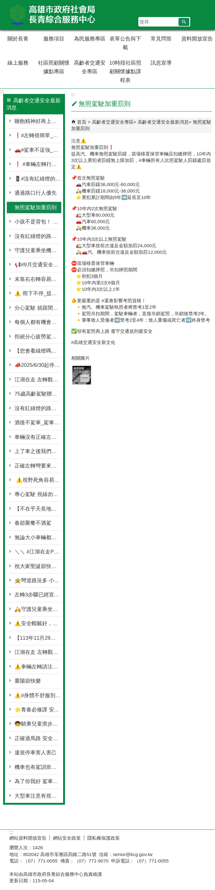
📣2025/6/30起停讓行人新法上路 (38, 365)
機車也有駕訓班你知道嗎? (38, 767)
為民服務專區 (89, 39)
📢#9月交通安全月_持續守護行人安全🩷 (38, 265)
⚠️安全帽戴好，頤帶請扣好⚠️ (38, 623)
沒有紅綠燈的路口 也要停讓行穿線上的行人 (38, 408)
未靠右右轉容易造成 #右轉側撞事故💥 (38, 279)
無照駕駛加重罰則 (36, 207)
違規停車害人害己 (36, 753)
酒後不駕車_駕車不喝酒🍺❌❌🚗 (38, 423)
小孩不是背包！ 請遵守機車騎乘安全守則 (38, 222)
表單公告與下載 (125, 43)
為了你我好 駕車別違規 (38, 781)
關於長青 (17, 39)
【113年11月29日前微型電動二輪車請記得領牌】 (38, 638)
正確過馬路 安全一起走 (38, 738)
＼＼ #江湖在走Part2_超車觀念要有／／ (38, 552)
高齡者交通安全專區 (89, 67)
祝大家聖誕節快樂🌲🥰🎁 (38, 566)
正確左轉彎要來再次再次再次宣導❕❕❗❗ (38, 466)
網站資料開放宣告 (27, 838)
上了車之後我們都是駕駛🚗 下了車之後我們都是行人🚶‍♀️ (38, 451)
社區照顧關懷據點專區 (54, 67)
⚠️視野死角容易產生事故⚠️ (38, 480)
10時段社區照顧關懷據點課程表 (126, 71)
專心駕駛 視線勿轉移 (38, 494)
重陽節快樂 (28, 681)
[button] (183, 22)
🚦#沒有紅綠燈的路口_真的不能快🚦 (38, 179)
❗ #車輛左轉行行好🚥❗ (38, 164)
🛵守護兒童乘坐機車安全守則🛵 (38, 609)
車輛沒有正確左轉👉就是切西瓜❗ (38, 437)
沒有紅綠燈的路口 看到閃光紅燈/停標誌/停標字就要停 (38, 236)
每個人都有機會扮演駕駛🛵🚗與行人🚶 (38, 322)
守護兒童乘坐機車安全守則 (38, 250)
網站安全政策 (67, 838)
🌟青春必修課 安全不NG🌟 (38, 710)
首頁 (81, 122)
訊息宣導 (161, 63)
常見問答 (161, 39)
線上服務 (17, 63)
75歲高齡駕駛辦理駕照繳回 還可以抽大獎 (38, 394)
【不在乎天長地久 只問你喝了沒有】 (38, 509)
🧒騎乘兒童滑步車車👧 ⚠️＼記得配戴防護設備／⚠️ (38, 724)
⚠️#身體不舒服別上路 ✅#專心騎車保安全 (38, 695)
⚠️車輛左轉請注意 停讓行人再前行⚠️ (38, 667)
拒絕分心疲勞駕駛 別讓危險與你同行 (38, 337)
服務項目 (53, 39)
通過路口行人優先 (36, 193)
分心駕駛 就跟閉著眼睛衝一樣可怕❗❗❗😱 (38, 308)
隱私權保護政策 (103, 838)
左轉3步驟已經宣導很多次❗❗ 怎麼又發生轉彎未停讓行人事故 (38, 595)
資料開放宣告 (197, 39)
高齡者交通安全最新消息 (163, 122)
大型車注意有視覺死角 (38, 796)
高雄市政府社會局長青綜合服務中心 (52, 15)
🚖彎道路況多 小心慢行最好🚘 (38, 580)
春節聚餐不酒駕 (33, 523)
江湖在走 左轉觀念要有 (38, 380)
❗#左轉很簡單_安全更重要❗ (38, 135)
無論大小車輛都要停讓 (38, 537)
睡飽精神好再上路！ (38, 121)
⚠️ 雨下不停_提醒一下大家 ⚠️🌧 (38, 293)
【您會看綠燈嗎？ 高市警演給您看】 (38, 351)
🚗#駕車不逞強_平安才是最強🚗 (38, 150)
